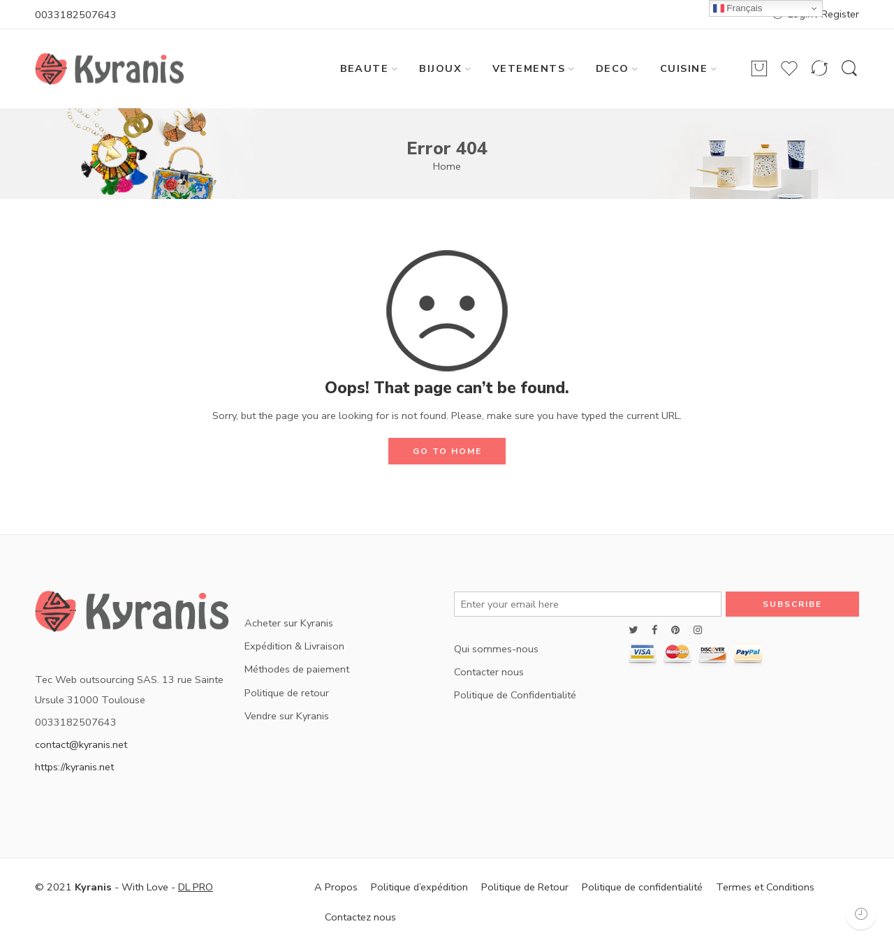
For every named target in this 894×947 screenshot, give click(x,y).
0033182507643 (76, 15)
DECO (612, 68)
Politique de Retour (525, 887)
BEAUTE (364, 68)
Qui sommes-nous (496, 649)
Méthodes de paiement (296, 669)
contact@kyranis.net (81, 744)
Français (738, 8)
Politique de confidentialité (642, 887)
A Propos (336, 887)
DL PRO (195, 887)
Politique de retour (286, 693)
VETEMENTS (528, 68)
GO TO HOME (447, 451)
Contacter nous (489, 672)
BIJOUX (440, 68)
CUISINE (684, 68)
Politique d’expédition (419, 887)
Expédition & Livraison (294, 646)
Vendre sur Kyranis (286, 716)
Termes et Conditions (765, 887)
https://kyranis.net (74, 767)
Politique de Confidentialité (515, 695)
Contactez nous (360, 917)
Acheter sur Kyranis (288, 623)
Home (447, 166)
